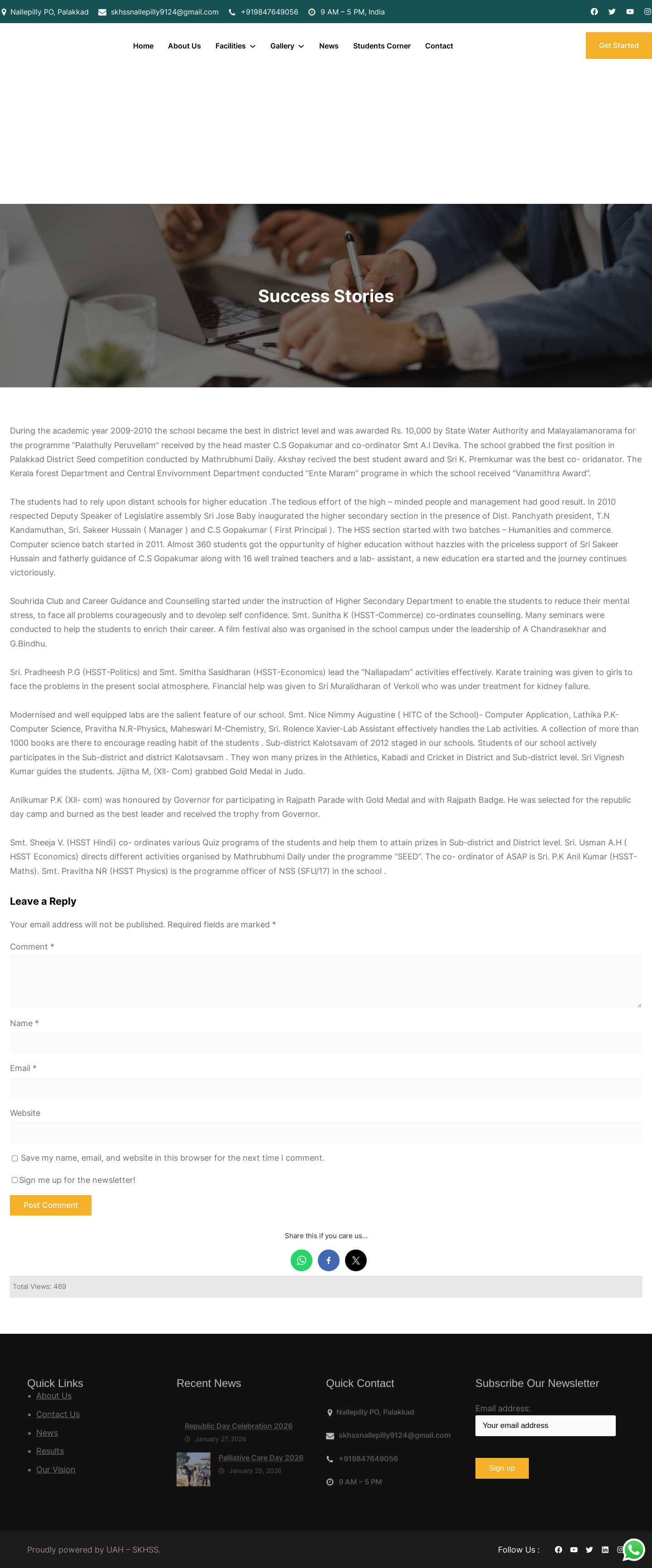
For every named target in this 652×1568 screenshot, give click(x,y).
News (47, 1433)
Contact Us (58, 1414)
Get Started (619, 45)
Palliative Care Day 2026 (261, 1484)
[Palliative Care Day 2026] (194, 1498)
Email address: (545, 1420)
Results (50, 1451)
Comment (32, 946)
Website (25, 1113)
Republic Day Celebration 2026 (238, 1452)
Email (23, 1068)
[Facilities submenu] (252, 46)
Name (24, 1023)
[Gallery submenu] (301, 46)
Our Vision (56, 1469)
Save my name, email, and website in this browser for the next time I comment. (173, 1158)
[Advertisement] (326, 135)
